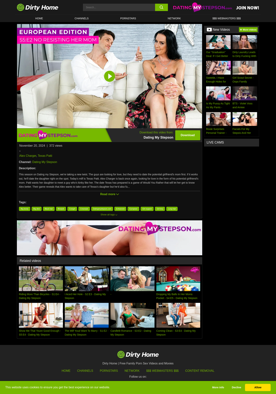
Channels (85, 370)
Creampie (84, 209)
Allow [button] (257, 387)
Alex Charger (27, 155)
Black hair (49, 209)
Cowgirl (72, 209)
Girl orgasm (147, 209)
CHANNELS (82, 18)
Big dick (36, 209)
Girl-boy (160, 209)
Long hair (172, 209)
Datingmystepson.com (102, 209)
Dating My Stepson (44, 162)
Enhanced (120, 209)
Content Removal (200, 370)
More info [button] (218, 387)
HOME (39, 18)
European (133, 209)
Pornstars (128, 18)
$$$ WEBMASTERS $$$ (227, 18)
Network (174, 18)
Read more (109, 194)
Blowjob (61, 209)
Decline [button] (236, 387)
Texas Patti (45, 155)
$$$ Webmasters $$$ (162, 370)
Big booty (24, 209)
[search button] (161, 7)
